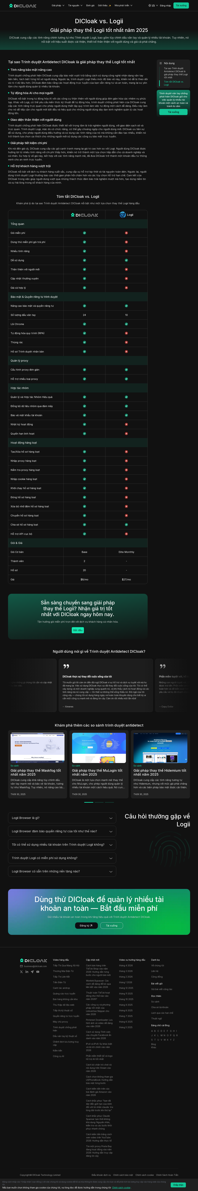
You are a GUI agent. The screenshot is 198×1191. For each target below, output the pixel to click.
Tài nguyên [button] (75, 5)
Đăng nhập (165, 5)
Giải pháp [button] (58, 5)
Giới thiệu (102, 5)
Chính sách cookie (144, 1175)
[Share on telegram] (32, 971)
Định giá (90, 5)
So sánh (15, 765)
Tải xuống (111, 925)
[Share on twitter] (21, 971)
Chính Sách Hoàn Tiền (167, 1175)
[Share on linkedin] (26, 971)
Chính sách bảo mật (123, 1175)
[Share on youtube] (37, 971)
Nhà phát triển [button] (123, 5)
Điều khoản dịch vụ (101, 1175)
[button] (153, 5)
